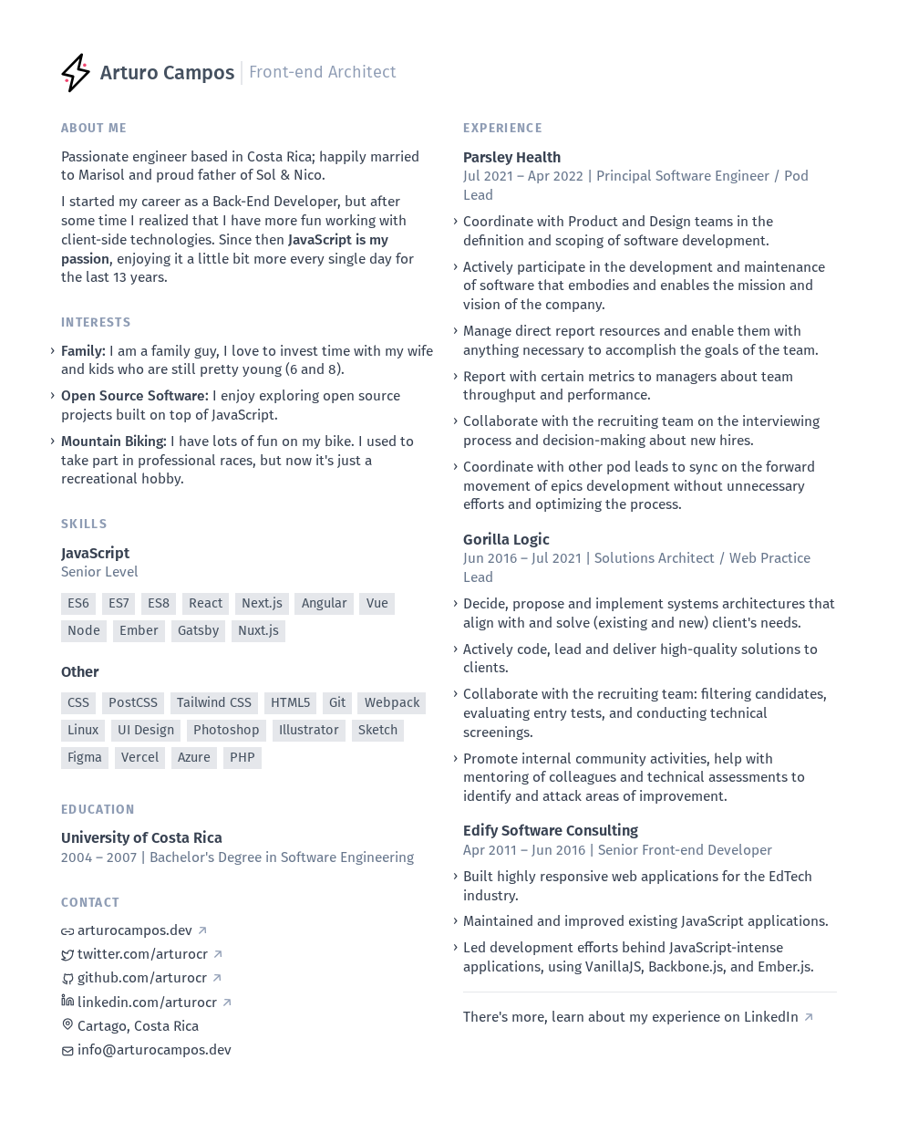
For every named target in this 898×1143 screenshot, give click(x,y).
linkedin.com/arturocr (147, 1002)
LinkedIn (779, 1017)
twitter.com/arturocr (142, 954)
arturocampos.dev (135, 930)
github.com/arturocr (142, 978)
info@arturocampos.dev (146, 1050)
